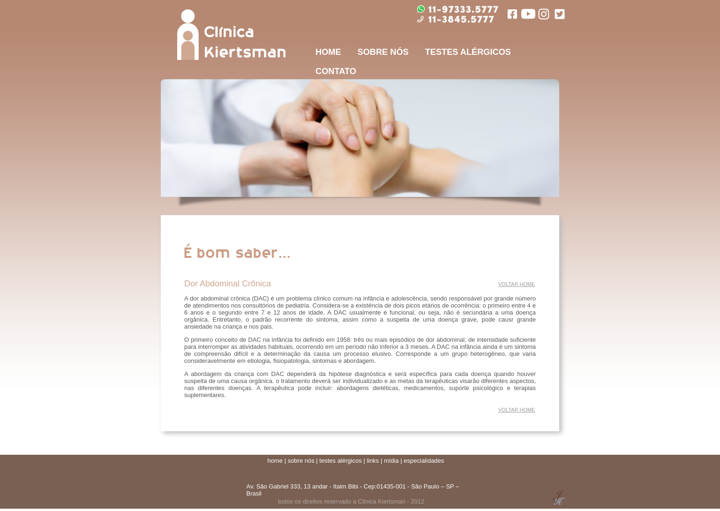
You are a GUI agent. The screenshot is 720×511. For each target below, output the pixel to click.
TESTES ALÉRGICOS (468, 52)
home (275, 460)
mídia (391, 460)
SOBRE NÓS (383, 52)
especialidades (424, 460)
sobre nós (301, 460)
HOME (328, 52)
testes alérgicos (340, 460)
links (373, 460)
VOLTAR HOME (516, 284)
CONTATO (335, 71)
